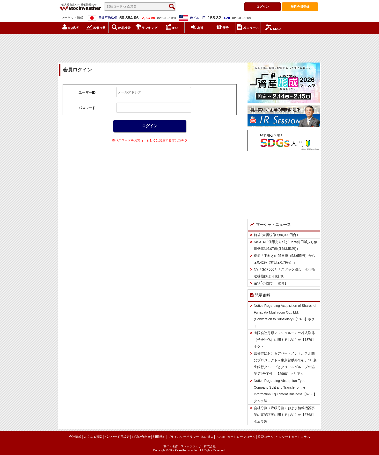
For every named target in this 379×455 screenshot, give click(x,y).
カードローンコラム (241, 437)
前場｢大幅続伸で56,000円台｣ (276, 235)
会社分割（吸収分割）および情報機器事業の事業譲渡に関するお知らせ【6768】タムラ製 (284, 414)
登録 (300, 6)
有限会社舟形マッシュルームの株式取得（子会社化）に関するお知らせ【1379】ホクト (284, 339)
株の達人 (207, 437)
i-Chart (220, 437)
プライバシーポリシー (183, 437)
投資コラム (265, 437)
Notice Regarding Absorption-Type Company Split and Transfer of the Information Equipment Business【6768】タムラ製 (285, 391)
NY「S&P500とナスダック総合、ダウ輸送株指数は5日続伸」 (284, 272)
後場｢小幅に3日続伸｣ (270, 283)
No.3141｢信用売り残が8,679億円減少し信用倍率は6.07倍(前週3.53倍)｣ (285, 245)
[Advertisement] (189, 47)
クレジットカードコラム (293, 437)
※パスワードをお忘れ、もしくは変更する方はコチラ (149, 140)
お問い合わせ (141, 437)
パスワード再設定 (117, 437)
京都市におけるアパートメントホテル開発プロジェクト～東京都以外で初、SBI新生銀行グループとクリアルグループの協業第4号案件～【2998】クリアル (285, 363)
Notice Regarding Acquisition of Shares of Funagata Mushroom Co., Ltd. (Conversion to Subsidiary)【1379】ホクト (285, 316)
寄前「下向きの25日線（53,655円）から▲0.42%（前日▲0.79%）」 (284, 259)
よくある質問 (93, 437)
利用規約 (159, 437)
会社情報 (75, 437)
